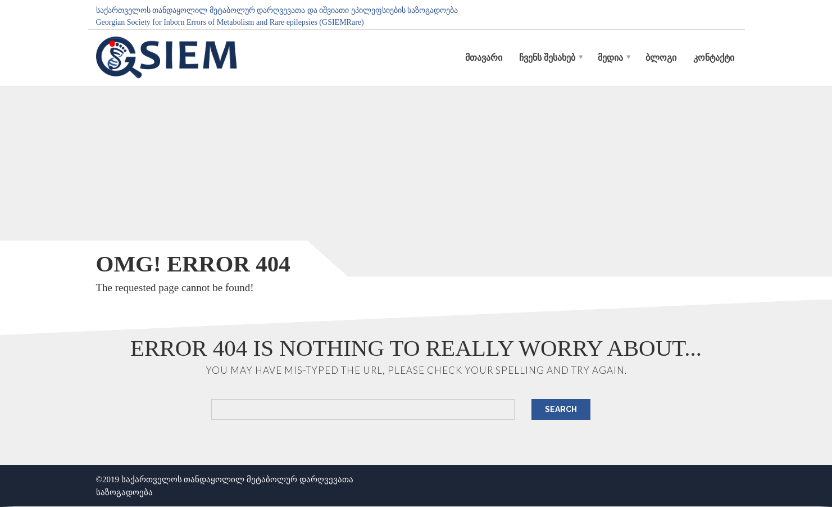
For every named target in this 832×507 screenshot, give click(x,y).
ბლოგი (660, 57)
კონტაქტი (713, 57)
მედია (610, 57)
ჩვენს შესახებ (547, 57)
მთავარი (483, 57)
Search (561, 409)
